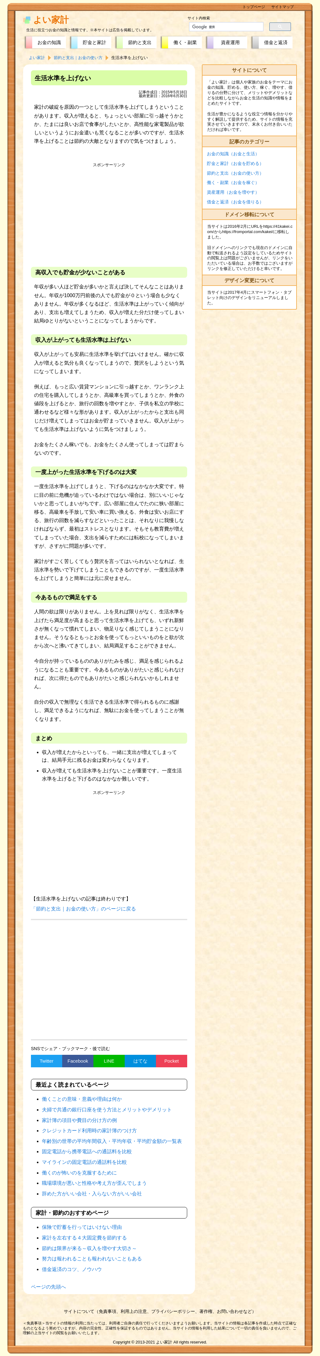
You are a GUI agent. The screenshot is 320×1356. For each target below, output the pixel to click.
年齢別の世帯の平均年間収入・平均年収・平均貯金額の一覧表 (112, 1141)
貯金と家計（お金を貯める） (235, 163)
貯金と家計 (94, 42)
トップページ (253, 7)
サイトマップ (282, 7)
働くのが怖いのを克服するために (79, 1172)
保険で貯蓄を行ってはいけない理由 (82, 1227)
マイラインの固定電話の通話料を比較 (84, 1162)
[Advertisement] (109, 213)
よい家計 (51, 20)
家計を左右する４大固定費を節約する (84, 1237)
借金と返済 (276, 42)
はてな (140, 1061)
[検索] (222, 27)
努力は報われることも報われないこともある (92, 1258)
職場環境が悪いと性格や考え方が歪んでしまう (94, 1183)
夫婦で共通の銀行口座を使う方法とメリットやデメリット (107, 1109)
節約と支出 (140, 42)
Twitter (46, 1061)
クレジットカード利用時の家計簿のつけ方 (89, 1130)
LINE (109, 1061)
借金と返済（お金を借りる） (235, 201)
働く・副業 (185, 42)
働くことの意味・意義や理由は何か (82, 1099)
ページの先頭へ (48, 1286)
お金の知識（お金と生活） (233, 153)
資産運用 (230, 42)
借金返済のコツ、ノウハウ (72, 1269)
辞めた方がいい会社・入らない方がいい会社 (92, 1193)
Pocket (171, 1061)
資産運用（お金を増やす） (233, 192)
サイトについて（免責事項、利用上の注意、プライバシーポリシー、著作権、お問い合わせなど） (160, 1311)
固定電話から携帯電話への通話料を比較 (87, 1151)
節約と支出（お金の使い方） (235, 173)
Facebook (78, 1061)
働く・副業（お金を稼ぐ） (233, 182)
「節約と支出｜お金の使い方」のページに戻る (83, 908)
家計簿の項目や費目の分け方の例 (79, 1120)
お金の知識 (49, 42)
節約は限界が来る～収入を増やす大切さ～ (89, 1248)
